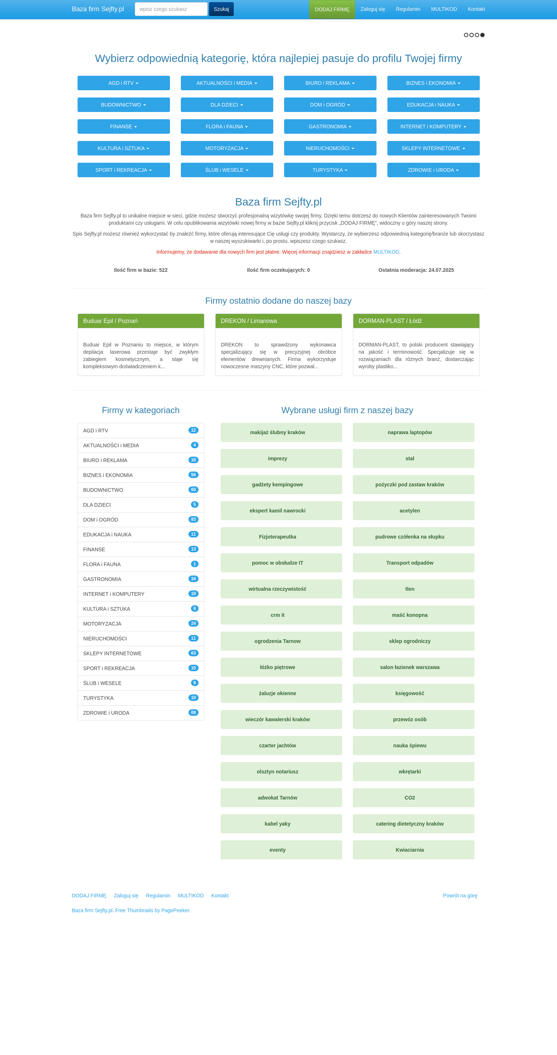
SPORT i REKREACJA (123, 286)
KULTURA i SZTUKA (124, 264)
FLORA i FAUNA (227, 242)
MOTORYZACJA (226, 264)
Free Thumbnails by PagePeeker (152, 1026)
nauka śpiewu (410, 861)
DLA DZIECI (227, 221)
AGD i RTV (124, 199)
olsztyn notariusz (277, 887)
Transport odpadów (409, 678)
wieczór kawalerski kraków (277, 835)
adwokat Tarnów (278, 913)
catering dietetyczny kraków (410, 939)
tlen (410, 704)
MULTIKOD (444, 9)
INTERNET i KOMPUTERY (433, 242)
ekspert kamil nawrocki (277, 626)
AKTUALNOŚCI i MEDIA (226, 199)
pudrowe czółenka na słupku (410, 652)
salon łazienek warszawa (410, 783)
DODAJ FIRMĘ (332, 9)
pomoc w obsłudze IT (277, 678)
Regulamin (408, 9)
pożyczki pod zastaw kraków (409, 600)
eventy (278, 965)
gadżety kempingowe (277, 600)
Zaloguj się (373, 9)
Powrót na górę (460, 1011)
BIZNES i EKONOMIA (433, 199)
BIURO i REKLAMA (329, 199)
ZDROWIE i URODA (433, 286)
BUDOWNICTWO (123, 221)
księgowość (409, 809)
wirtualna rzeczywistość (278, 704)
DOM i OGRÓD (330, 221)
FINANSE (123, 242)
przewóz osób (410, 835)
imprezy (277, 574)
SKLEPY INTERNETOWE (433, 264)
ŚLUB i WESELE (227, 286)
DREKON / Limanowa (249, 436)
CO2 (410, 913)
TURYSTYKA (330, 286)
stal (410, 574)
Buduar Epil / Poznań (110, 436)
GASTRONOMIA (330, 242)
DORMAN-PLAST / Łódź (390, 436)
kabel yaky (278, 939)
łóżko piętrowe (277, 783)
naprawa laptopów (410, 548)
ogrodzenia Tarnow (277, 757)
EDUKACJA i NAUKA (433, 221)
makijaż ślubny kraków (277, 548)
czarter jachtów (277, 861)
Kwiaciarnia (410, 965)
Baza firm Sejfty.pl (98, 9)
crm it (277, 731)
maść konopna (410, 731)
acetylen (410, 626)
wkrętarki (410, 887)
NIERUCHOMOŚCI (330, 264)
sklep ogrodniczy (410, 757)
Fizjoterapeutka (277, 652)
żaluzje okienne (277, 809)
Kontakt (476, 9)
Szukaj (221, 9)
